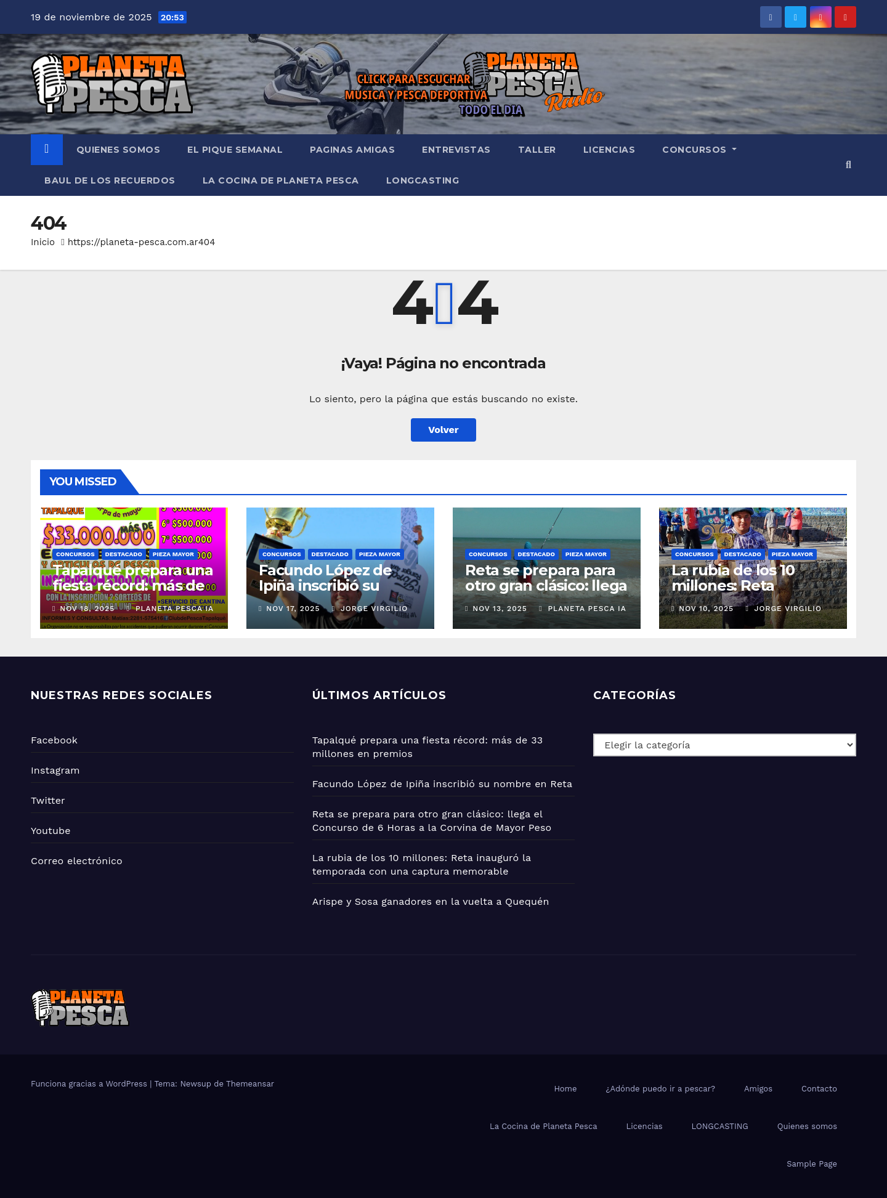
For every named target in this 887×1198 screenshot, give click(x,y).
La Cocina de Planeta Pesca (281, 180)
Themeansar (250, 1083)
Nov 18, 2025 (87, 608)
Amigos (758, 1088)
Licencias (609, 149)
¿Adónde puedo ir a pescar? (660, 1088)
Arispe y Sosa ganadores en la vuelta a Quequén (430, 901)
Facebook (54, 740)
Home (565, 1088)
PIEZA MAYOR (173, 554)
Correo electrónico (77, 861)
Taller (537, 149)
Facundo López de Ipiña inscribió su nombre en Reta (325, 585)
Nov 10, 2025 (706, 608)
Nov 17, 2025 (293, 608)
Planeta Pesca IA (170, 608)
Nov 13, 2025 (499, 608)
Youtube (51, 830)
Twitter (48, 800)
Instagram (55, 770)
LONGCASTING (423, 180)
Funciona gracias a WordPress (90, 1083)
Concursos (699, 149)
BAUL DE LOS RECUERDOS (110, 180)
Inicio (43, 242)
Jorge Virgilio (370, 608)
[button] (848, 165)
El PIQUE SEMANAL (235, 149)
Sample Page (812, 1163)
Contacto (819, 1088)
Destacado (123, 554)
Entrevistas (456, 149)
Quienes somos (118, 149)
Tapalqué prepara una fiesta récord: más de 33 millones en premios (132, 593)
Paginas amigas (352, 149)
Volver (443, 429)
